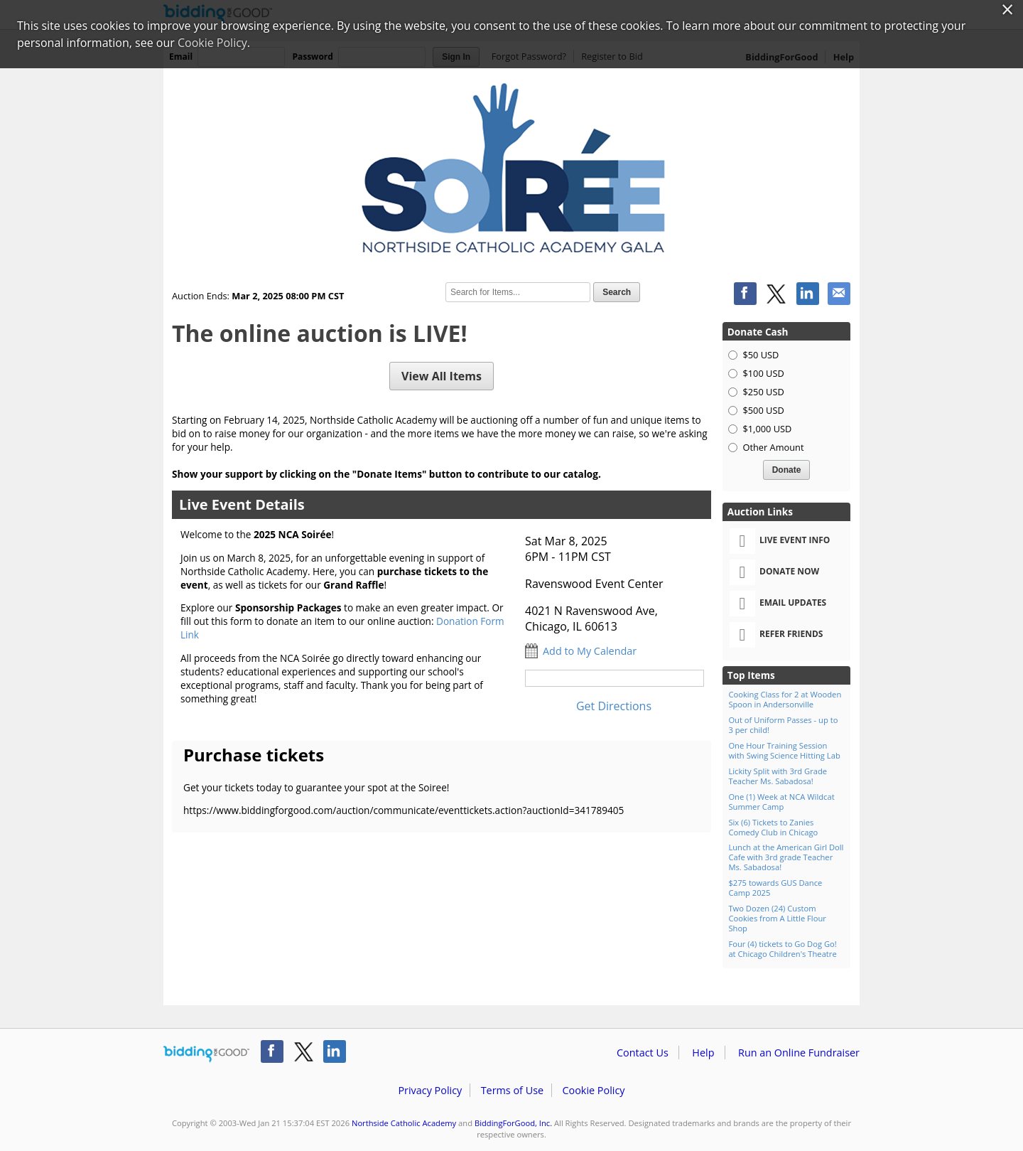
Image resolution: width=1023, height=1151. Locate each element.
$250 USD (763, 391)
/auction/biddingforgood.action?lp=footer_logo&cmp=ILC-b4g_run (206, 1054)
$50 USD (760, 354)
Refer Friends (776, 635)
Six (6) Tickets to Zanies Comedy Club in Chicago (773, 827)
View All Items (441, 376)
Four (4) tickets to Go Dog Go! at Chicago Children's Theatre (782, 948)
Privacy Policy (430, 1090)
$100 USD (763, 373)
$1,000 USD (766, 428)
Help (703, 1052)
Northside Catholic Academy (404, 1123)
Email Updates (778, 603)
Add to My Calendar (590, 651)
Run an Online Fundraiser (799, 1052)
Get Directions (613, 706)
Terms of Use (512, 1090)
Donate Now (774, 572)
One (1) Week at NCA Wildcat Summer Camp (781, 801)
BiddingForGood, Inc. (513, 1123)
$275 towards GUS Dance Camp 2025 (775, 887)
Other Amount (772, 447)
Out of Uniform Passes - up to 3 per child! (783, 724)
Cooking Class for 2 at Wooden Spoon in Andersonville (784, 699)
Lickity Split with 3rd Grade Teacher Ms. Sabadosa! (777, 776)
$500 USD (763, 410)
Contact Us (643, 1052)
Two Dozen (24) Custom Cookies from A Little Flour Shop (777, 918)
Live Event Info (780, 541)
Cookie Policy (593, 1090)
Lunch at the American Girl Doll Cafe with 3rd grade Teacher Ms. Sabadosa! (785, 857)
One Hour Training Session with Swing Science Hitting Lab (784, 750)
